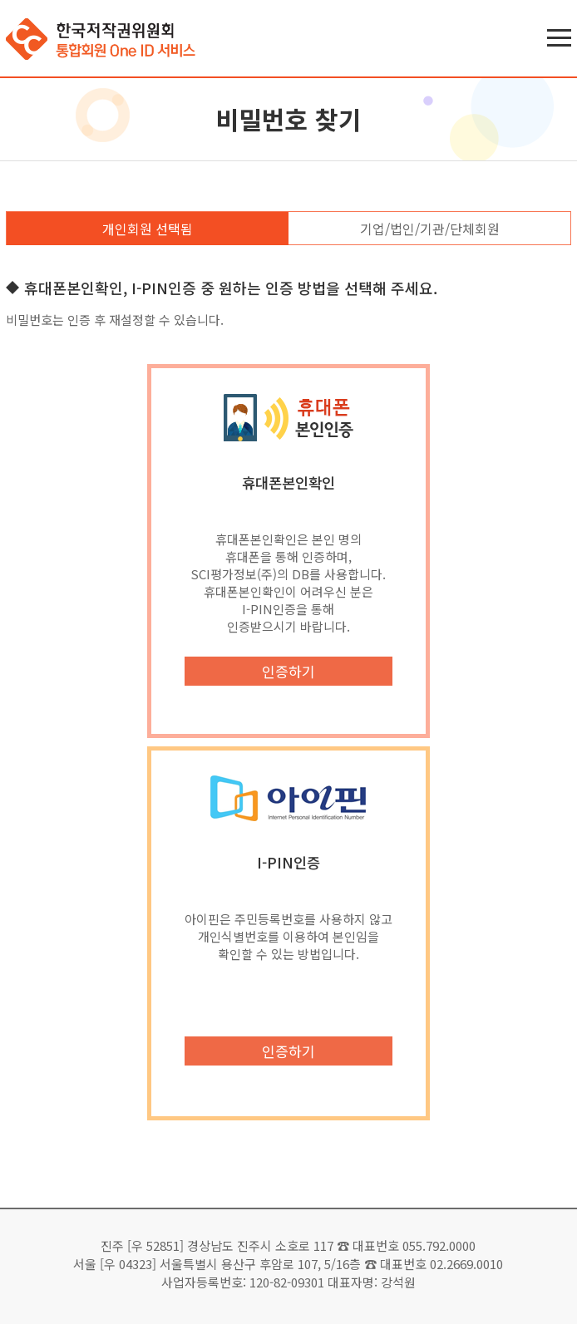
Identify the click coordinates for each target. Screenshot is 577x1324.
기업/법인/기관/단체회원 (430, 229)
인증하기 (288, 671)
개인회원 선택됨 (147, 229)
